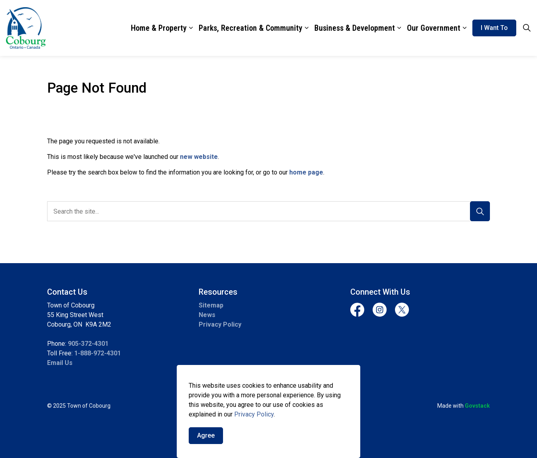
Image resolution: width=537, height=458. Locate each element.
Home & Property (159, 28)
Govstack (477, 405)
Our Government (433, 28)
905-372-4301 (88, 343)
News (207, 315)
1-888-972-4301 (97, 353)
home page (306, 172)
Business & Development (354, 28)
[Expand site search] (526, 28)
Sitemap (211, 305)
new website (199, 157)
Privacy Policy (220, 324)
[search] (266, 211)
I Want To (494, 28)
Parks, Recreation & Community (250, 28)
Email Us (60, 363)
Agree (206, 442)
